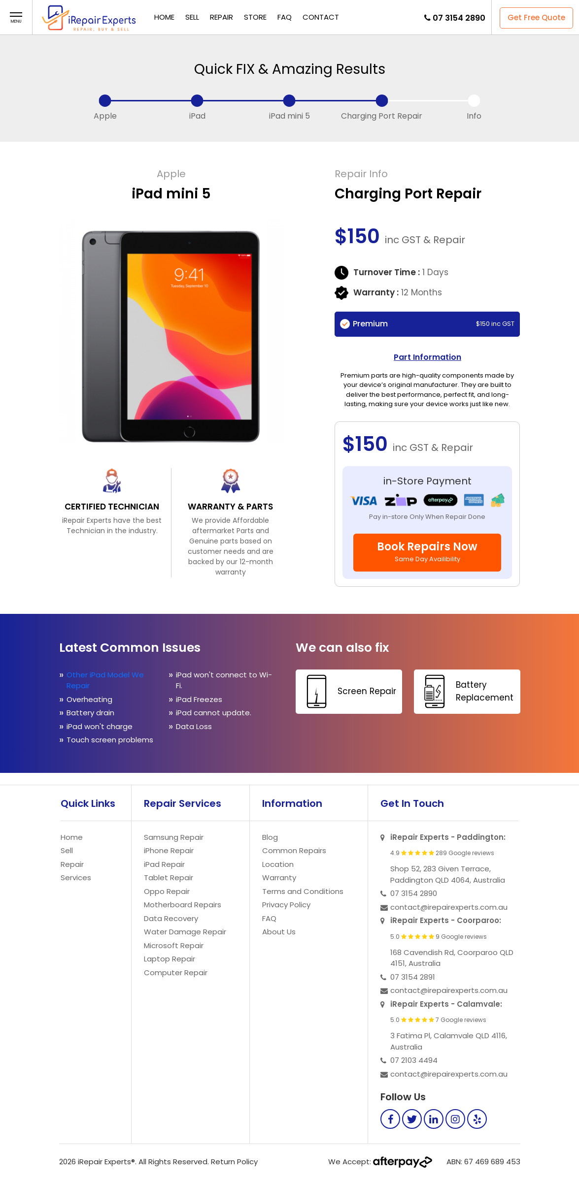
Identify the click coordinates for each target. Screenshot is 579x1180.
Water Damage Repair (185, 931)
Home (164, 17)
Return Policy (234, 1161)
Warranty (279, 877)
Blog (270, 837)
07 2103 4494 (414, 1060)
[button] (16, 18)
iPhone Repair (169, 850)
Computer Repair (175, 972)
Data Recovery (171, 918)
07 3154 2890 (459, 18)
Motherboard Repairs (182, 904)
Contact (321, 17)
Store (255, 17)
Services (76, 877)
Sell (192, 17)
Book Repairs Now (427, 551)
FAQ (284, 17)
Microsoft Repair (174, 945)
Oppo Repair (167, 891)
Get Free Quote (536, 17)
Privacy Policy (286, 904)
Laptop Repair (169, 959)
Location (278, 864)
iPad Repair (164, 864)
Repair (221, 17)
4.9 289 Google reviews (442, 853)
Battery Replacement (464, 691)
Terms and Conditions (302, 891)
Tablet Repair (168, 877)
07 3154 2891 (412, 977)
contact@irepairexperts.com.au (449, 907)
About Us (279, 931)
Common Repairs (294, 850)
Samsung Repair (174, 837)
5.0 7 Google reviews (438, 1020)
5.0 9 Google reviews (438, 936)
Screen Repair (347, 691)
